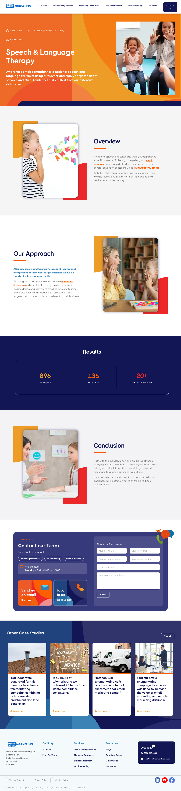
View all (167, 636)
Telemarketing (53, 559)
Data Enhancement (83, 761)
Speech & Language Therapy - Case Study (45, 31)
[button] (42, 7)
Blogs (108, 749)
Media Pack (111, 766)
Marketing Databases (30, 559)
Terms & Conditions (18, 780)
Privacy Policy (41, 780)
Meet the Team (49, 755)
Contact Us (170, 7)
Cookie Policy (61, 780)
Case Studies (16, 31)
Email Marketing (73, 559)
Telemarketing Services (85, 749)
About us (46, 749)
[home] (18, 6)
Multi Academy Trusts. (147, 167)
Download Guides (114, 755)
